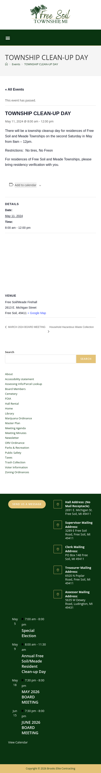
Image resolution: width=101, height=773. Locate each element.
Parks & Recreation (17, 448)
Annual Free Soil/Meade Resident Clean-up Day (34, 663)
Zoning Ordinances (17, 472)
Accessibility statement (19, 379)
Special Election (29, 633)
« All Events (14, 89)
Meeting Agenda (15, 428)
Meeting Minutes (15, 433)
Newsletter (12, 438)
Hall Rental (12, 403)
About (9, 374)
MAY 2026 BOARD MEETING (30, 697)
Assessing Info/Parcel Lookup (23, 384)
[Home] (6, 64)
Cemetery (11, 394)
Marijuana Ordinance (18, 418)
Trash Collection (15, 462)
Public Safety (13, 453)
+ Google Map (37, 313)
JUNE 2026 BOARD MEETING (31, 727)
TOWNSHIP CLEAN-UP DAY (41, 64)
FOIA (8, 398)
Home (9, 408)
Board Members (15, 389)
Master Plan (12, 423)
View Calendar (18, 742)
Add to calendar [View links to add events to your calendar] (25, 185)
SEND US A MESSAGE (27, 504)
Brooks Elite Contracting (61, 768)
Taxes (8, 457)
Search (9, 352)
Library (9, 413)
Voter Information (16, 467)
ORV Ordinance (15, 443)
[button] (7, 37)
